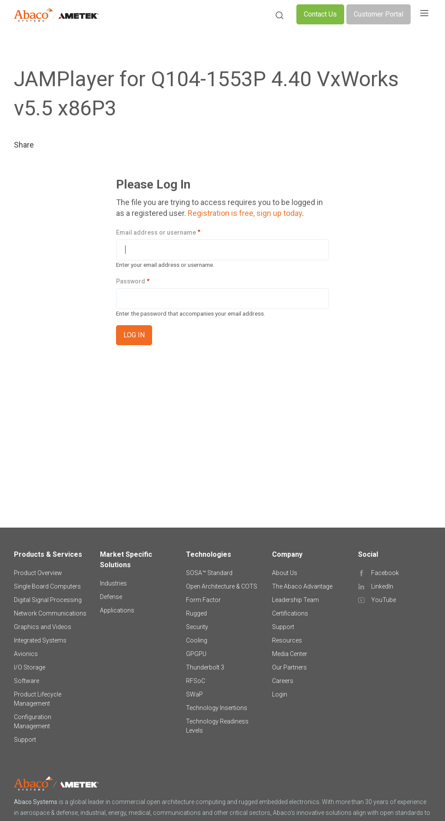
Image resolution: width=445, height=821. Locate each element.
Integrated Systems (40, 640)
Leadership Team (295, 599)
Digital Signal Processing (48, 599)
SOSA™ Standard (209, 572)
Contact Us (320, 14)
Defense (111, 596)
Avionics (26, 653)
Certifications (290, 613)
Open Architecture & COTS (221, 586)
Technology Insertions (216, 707)
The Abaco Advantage (302, 586)
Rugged (196, 613)
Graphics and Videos (42, 626)
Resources (287, 640)
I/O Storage (29, 667)
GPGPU (196, 653)
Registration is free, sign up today (245, 213)
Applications (117, 610)
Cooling (196, 640)
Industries (113, 583)
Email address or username (156, 232)
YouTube (383, 599)
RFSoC (195, 680)
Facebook (385, 572)
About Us (284, 572)
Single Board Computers (47, 586)
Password (130, 281)
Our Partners (289, 667)
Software (26, 680)
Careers (282, 680)
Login (279, 694)
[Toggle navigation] (424, 14)
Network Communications (50, 613)
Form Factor (203, 599)
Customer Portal (378, 14)
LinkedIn (382, 586)
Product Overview (38, 572)
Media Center (289, 653)
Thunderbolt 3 (205, 667)
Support (25, 739)
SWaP (194, 694)
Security (197, 626)
